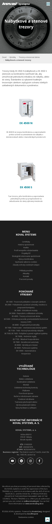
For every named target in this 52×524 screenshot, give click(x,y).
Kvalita (26, 247)
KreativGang (37, 511)
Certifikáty (26, 242)
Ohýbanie (26, 390)
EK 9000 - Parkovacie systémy (26, 348)
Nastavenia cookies (26, 517)
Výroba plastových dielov (26, 405)
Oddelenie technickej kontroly (26, 387)
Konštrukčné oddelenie (26, 382)
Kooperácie (26, 353)
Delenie (26, 376)
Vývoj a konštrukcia (26, 259)
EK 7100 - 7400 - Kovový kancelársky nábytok (26, 330)
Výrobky (12, 57)
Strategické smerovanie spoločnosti (26, 256)
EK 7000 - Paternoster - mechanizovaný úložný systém (26, 328)
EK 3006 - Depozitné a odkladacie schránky (26, 313)
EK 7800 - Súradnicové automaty (26, 342)
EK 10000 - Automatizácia (26, 351)
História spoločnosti (26, 244)
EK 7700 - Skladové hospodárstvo (26, 339)
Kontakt (26, 276)
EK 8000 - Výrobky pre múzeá (26, 345)
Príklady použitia (26, 270)
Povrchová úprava (26, 393)
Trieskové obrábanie (26, 399)
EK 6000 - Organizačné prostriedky (26, 325)
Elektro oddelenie (26, 379)
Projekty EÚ (26, 253)
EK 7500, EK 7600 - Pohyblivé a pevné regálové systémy (26, 333)
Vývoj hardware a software (26, 408)
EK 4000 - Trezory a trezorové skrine (26, 316)
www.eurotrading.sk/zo (34, 503)
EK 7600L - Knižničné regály (26, 336)
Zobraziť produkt (26, 147)
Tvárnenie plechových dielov (26, 402)
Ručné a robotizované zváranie (26, 396)
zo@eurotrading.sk (31, 501)
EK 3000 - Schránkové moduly (26, 310)
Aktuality (26, 273)
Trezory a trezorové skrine (29, 57)
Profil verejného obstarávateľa (26, 250)
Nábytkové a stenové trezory (18, 60)
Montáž (26, 385)
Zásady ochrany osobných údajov (26, 265)
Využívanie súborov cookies (26, 262)
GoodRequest (32, 514)
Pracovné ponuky (26, 279)
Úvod (4, 57)
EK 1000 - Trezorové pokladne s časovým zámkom (26, 302)
